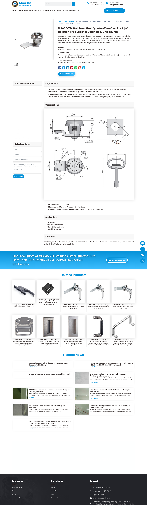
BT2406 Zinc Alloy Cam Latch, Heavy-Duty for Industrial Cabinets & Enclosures (98, 307)
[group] (33, 39)
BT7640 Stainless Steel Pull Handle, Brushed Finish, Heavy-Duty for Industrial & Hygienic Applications (73, 343)
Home (60, 22)
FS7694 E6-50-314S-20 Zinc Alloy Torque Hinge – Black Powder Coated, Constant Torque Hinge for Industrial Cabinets (48, 302)
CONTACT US (74, 11)
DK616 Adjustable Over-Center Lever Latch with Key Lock (49, 374)
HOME (15, 11)
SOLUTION (56, 11)
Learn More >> (33, 367)
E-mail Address (114, 2)
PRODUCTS (35, 10)
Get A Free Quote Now (117, 261)
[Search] (73, 4)
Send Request (18, 177)
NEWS (65, 11)
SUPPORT (47, 11)
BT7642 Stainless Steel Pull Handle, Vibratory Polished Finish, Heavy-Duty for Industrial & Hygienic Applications (23, 343)
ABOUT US (23, 11)
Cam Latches (69, 22)
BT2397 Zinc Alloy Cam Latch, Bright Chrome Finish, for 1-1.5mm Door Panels (73, 307)
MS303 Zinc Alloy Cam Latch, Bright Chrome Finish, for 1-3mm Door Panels (123, 307)
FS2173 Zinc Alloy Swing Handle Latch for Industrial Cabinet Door (24, 305)
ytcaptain (105, 500)
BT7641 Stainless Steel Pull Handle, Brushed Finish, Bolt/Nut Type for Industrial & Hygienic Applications (48, 343)
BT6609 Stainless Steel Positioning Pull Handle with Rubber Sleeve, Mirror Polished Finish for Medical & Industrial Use (98, 343)
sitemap (94, 500)
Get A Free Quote (69, 74)
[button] (16, 39)
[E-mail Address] (107, 3)
